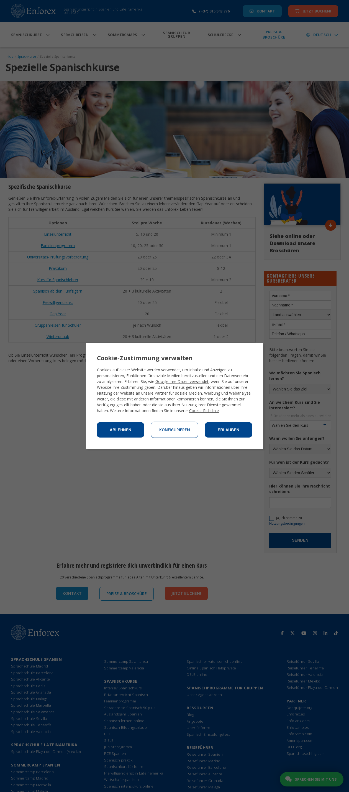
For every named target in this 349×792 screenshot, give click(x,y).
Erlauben (228, 430)
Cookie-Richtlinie (204, 410)
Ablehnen (120, 430)
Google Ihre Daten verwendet (182, 381)
